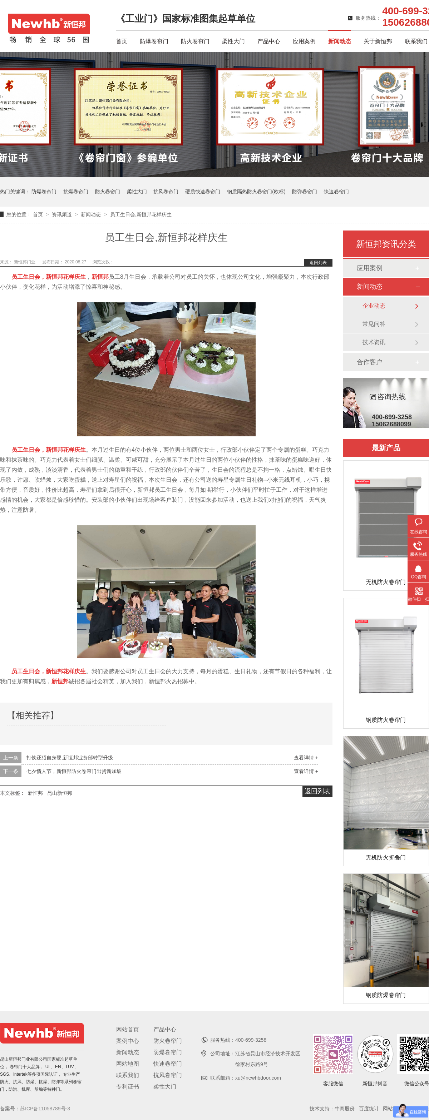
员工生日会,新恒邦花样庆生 (141, 214)
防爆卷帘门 (154, 41)
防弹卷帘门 (304, 191)
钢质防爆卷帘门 (386, 995)
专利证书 (127, 1087)
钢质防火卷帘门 (386, 720)
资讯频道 (62, 214)
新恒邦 (35, 793)
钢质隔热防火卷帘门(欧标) (256, 191)
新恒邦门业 (25, 261)
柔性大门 (233, 41)
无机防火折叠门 (386, 857)
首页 (121, 41)
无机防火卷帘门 (386, 582)
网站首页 (127, 1029)
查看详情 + (306, 757)
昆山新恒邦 (59, 793)
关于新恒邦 (378, 41)
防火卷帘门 (195, 41)
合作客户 (370, 362)
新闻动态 (339, 41)
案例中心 (127, 1041)
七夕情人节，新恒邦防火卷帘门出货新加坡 (74, 771)
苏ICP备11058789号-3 (45, 1108)
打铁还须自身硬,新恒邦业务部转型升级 (69, 757)
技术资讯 (374, 342)
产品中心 (268, 41)
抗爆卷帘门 (75, 191)
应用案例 (304, 41)
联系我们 (416, 41)
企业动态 (374, 306)
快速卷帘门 (336, 191)
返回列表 (318, 262)
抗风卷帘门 (165, 191)
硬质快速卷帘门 (202, 191)
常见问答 (374, 324)
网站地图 (127, 1064)
